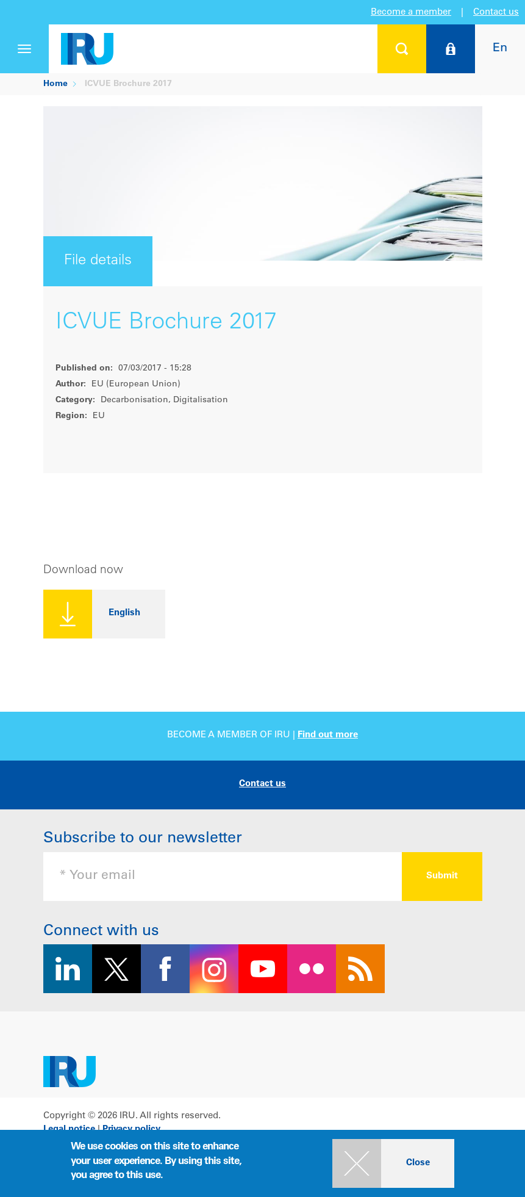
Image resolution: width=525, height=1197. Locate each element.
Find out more (328, 735)
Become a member (411, 12)
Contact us (496, 12)
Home (55, 84)
